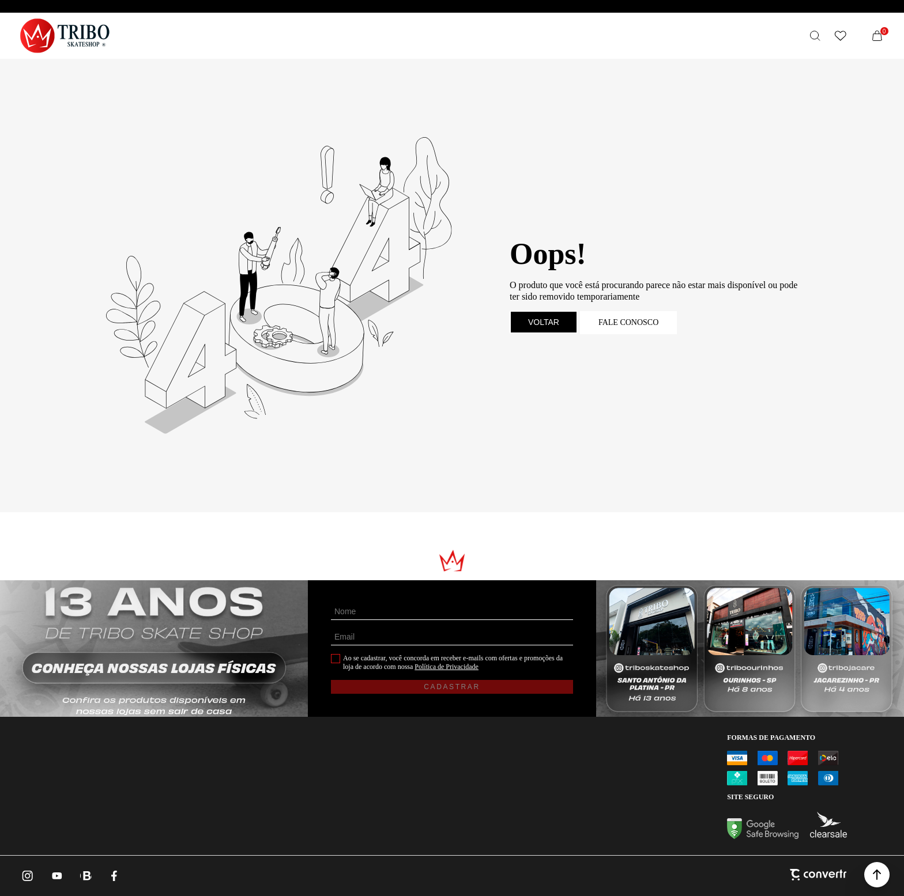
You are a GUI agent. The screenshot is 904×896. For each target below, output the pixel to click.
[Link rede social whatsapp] (86, 875)
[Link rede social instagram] (28, 875)
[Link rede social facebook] (114, 875)
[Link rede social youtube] (57, 875)
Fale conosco (628, 322)
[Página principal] (65, 36)
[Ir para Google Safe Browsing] (762, 836)
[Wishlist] (841, 36)
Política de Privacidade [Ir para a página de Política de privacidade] (447, 667)
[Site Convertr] (818, 876)
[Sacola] (877, 36)
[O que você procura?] (815, 36)
